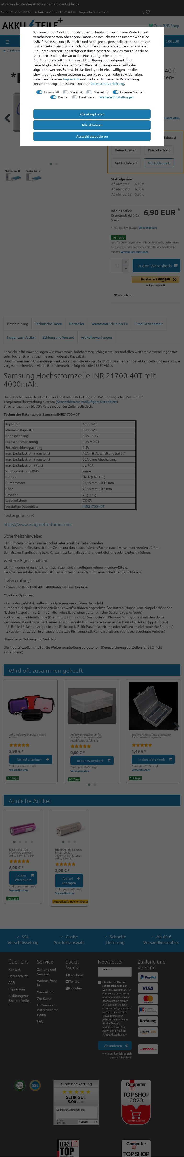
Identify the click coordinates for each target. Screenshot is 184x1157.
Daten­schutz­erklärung (107, 83)
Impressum (71, 79)
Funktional (87, 97)
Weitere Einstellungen (116, 97)
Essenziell (51, 92)
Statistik (76, 92)
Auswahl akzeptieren (92, 136)
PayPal (63, 97)
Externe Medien (132, 92)
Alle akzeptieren (92, 114)
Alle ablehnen (92, 125)
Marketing (101, 92)
